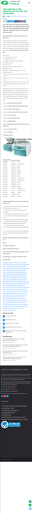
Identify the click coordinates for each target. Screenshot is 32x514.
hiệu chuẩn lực (9, 276)
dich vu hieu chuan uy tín (11, 291)
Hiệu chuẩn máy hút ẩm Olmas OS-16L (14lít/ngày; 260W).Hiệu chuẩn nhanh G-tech (14, 339)
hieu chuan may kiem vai (11, 308)
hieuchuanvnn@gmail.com (12, 391)
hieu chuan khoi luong (10, 299)
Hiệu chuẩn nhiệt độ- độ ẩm (13, 280)
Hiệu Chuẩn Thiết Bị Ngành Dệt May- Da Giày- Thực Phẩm (14, 419)
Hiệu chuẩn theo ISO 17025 (9, 262)
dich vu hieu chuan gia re (11, 304)
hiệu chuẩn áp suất (19, 276)
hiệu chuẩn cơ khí (13, 274)
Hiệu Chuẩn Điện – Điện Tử (7, 408)
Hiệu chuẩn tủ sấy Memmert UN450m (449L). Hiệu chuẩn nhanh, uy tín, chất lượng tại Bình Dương (15, 345)
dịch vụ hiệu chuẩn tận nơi (13, 264)
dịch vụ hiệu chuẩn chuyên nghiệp (17, 268)
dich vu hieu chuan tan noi (13, 289)
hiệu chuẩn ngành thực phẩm (14, 272)
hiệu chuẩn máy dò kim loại (13, 283)
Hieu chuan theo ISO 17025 (12, 287)
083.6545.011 (13, 386)
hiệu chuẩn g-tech (15, 266)
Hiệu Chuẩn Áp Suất (6, 415)
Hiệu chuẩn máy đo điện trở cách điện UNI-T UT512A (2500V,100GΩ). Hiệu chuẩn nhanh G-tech (14, 358)
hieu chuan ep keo (11, 310)
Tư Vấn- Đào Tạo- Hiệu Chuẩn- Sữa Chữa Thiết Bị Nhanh (14, 406)
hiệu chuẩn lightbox (12, 285)
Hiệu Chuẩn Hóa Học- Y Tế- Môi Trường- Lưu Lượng (13, 417)
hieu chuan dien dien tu (12, 297)
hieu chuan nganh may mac (17, 293)
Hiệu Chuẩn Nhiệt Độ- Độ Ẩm (8, 412)
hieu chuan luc (20, 299)
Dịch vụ (5, 16)
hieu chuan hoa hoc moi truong (18, 300)
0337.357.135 (13, 389)
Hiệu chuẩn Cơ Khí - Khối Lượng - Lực (10, 410)
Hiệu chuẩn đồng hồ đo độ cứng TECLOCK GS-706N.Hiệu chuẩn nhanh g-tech (15, 352)
